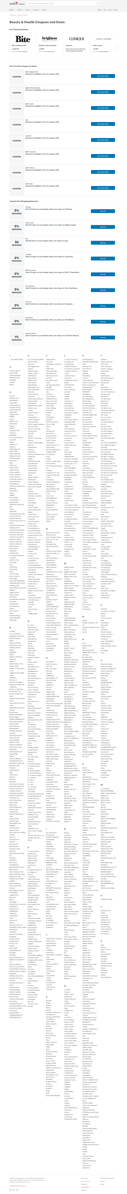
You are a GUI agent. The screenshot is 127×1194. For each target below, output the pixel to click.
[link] (17, 3)
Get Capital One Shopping (107, 1178)
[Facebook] (11, 1190)
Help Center (84, 1184)
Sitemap (102, 1184)
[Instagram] (17, 1190)
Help (105, 10)
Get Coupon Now (103, 76)
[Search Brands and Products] (98, 3)
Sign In (100, 10)
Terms (110, 10)
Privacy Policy (84, 1178)
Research (102, 1181)
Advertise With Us (85, 1187)
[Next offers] (118, 46)
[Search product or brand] (63, 3)
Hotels (44, 10)
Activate (103, 211)
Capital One (84, 1190)
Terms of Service (85, 1181)
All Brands (13, 15)
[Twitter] (14, 1190)
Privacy (115, 10)
